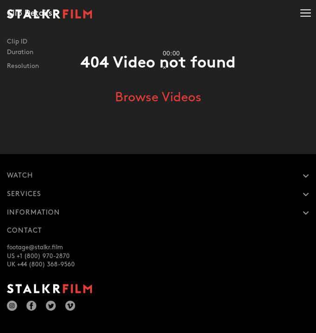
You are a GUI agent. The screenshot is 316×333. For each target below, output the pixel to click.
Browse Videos (158, 98)
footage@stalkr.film (35, 247)
